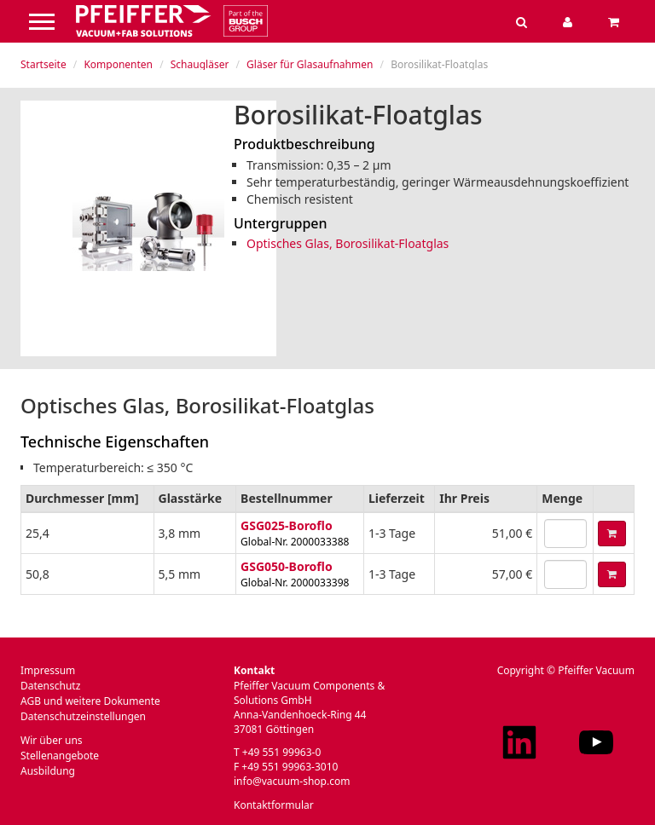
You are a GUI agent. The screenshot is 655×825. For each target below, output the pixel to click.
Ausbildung (47, 771)
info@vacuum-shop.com (292, 781)
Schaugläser (200, 64)
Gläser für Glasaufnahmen (309, 64)
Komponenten (118, 64)
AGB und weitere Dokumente (90, 701)
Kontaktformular (274, 805)
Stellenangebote (59, 755)
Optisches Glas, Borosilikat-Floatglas (347, 243)
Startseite (43, 64)
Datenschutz (50, 685)
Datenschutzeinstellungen (83, 716)
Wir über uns (51, 740)
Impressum (47, 670)
